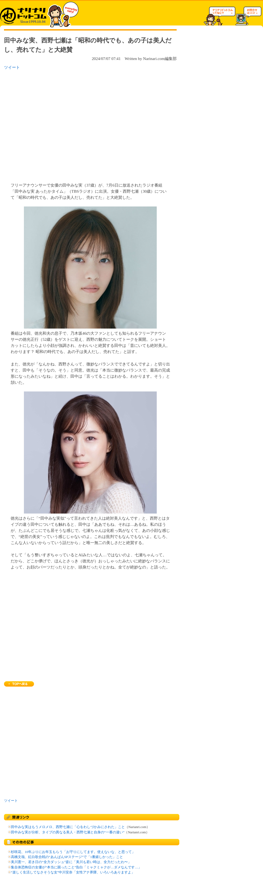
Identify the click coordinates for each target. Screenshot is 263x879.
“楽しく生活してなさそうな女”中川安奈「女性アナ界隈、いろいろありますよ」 (73, 872)
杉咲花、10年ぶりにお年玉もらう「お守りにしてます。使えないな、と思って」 (73, 852)
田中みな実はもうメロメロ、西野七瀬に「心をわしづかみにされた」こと (68, 827)
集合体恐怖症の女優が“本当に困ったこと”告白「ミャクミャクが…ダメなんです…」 (76, 867)
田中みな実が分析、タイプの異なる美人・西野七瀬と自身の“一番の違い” (67, 832)
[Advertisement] (50, 124)
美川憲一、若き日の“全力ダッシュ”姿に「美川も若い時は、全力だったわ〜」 (71, 862)
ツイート (12, 67)
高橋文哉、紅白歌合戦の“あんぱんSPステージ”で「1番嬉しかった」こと (67, 857)
